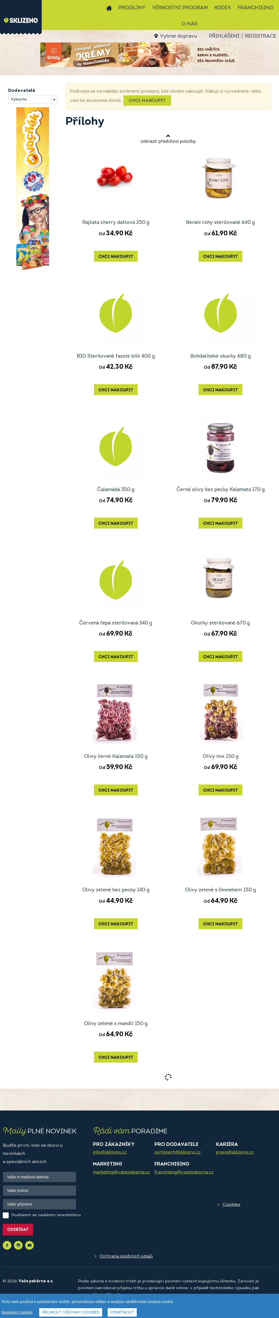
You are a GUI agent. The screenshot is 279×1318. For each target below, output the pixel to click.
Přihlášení (224, 36)
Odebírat (18, 1230)
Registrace (260, 36)
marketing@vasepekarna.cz (121, 1172)
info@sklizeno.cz (110, 1152)
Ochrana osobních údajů (126, 1256)
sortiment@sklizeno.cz (177, 1152)
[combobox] (32, 99)
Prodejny (131, 8)
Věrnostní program (180, 8)
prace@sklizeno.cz (235, 1152)
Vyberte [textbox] (19, 99)
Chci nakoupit (147, 101)
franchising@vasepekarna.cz (183, 1172)
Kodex (222, 8)
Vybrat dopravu (178, 36)
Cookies (231, 1204)
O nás (190, 24)
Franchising (255, 8)
